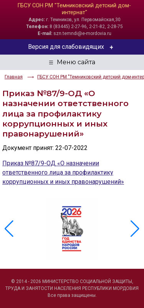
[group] (72, 229)
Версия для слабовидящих (72, 47)
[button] (135, 228)
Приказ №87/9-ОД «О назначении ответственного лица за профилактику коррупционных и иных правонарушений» (63, 172)
